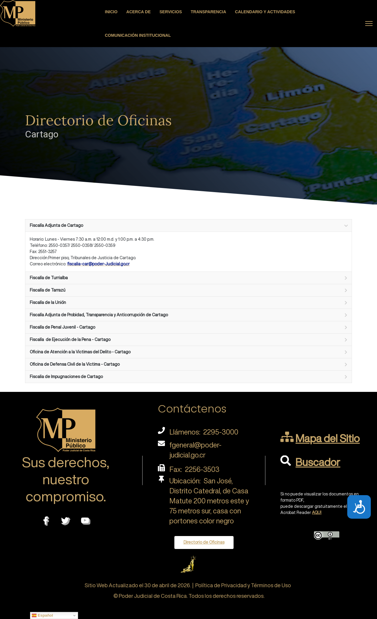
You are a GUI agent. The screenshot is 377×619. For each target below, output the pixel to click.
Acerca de (138, 11)
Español (42, 615)
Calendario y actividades (265, 11)
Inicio (111, 11)
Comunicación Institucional (138, 35)
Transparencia (208, 11)
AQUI (316, 512)
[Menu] (369, 23)
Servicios (171, 11)
